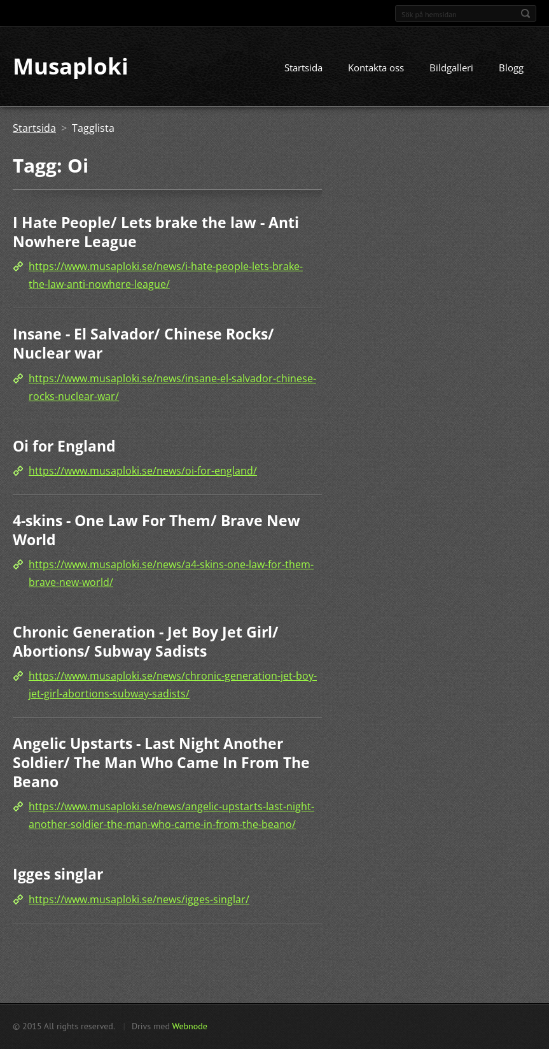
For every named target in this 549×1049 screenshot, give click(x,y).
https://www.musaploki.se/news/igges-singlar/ (139, 899)
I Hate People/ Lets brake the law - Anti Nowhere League (156, 232)
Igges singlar (58, 874)
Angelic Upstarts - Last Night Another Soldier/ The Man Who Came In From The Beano (161, 763)
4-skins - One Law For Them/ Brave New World (156, 530)
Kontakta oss (376, 68)
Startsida (303, 68)
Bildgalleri (451, 68)
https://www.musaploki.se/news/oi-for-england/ (143, 471)
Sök (525, 13)
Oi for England (64, 446)
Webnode (189, 1026)
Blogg (511, 68)
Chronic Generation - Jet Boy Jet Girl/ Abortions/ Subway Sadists (146, 642)
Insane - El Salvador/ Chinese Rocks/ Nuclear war (143, 344)
